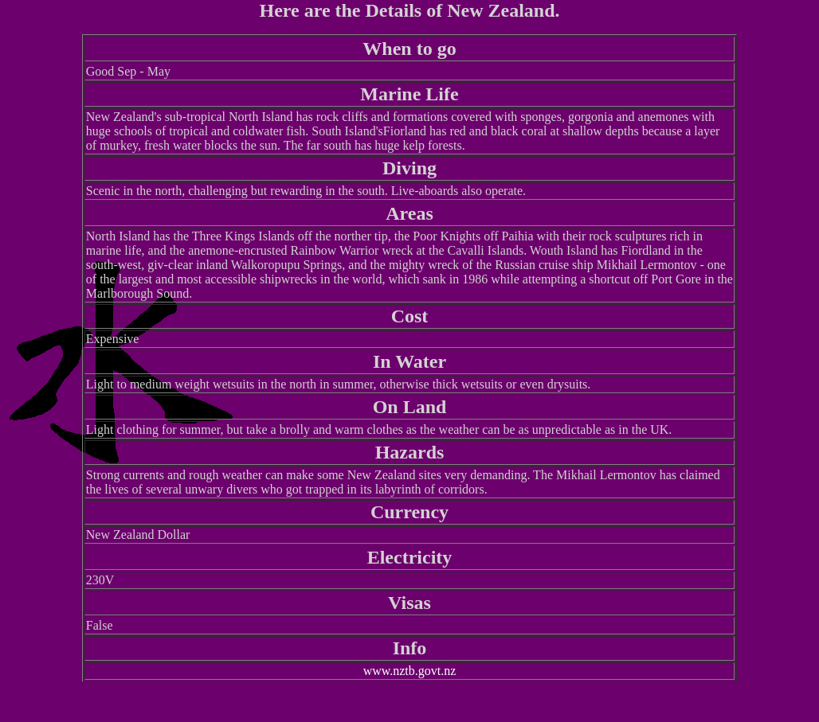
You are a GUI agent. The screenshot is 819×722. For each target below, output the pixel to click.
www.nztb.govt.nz (410, 670)
